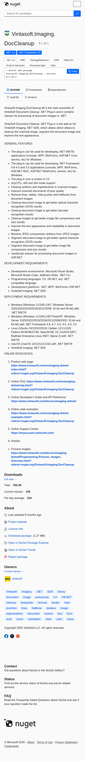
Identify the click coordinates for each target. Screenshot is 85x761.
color (59, 619)
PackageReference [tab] (39, 60)
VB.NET (67, 597)
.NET (39, 591)
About (30, 742)
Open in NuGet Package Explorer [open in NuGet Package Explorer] (28, 542)
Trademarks (11, 746)
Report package (18, 556)
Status (9, 679)
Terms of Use (45, 742)
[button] (73, 71)
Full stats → (10, 479)
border (56, 602)
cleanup (11, 602)
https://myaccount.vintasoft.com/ (32, 432)
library (61, 591)
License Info (15, 528)
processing (42, 597)
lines (24, 608)
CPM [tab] (56, 60)
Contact (10, 666)
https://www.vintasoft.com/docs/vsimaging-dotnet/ (43, 401)
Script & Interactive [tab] (15, 65)
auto (9, 619)
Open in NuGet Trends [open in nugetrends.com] (22, 549)
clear (48, 619)
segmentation (14, 613)
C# (55, 597)
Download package (20, 535)
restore (48, 613)
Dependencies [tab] (57, 90)
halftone (37, 608)
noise (70, 619)
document (12, 597)
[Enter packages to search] (39, 13)
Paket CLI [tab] (68, 60)
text (60, 613)
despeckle (27, 602)
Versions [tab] (31, 97)
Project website (17, 521)
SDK (50, 591)
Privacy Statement (66, 742)
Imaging (26, 591)
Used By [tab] (13, 97)
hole (67, 602)
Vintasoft (11, 591)
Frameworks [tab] (34, 90)
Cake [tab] (53, 65)
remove (42, 602)
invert (20, 619)
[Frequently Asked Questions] (7, 696)
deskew (51, 608)
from (69, 613)
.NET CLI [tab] (10, 60)
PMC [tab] (22, 60)
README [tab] (13, 90)
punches (11, 608)
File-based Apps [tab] (37, 65)
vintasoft (17, 578)
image (27, 597)
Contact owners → (14, 571)
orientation (34, 619)
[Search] (77, 13)
